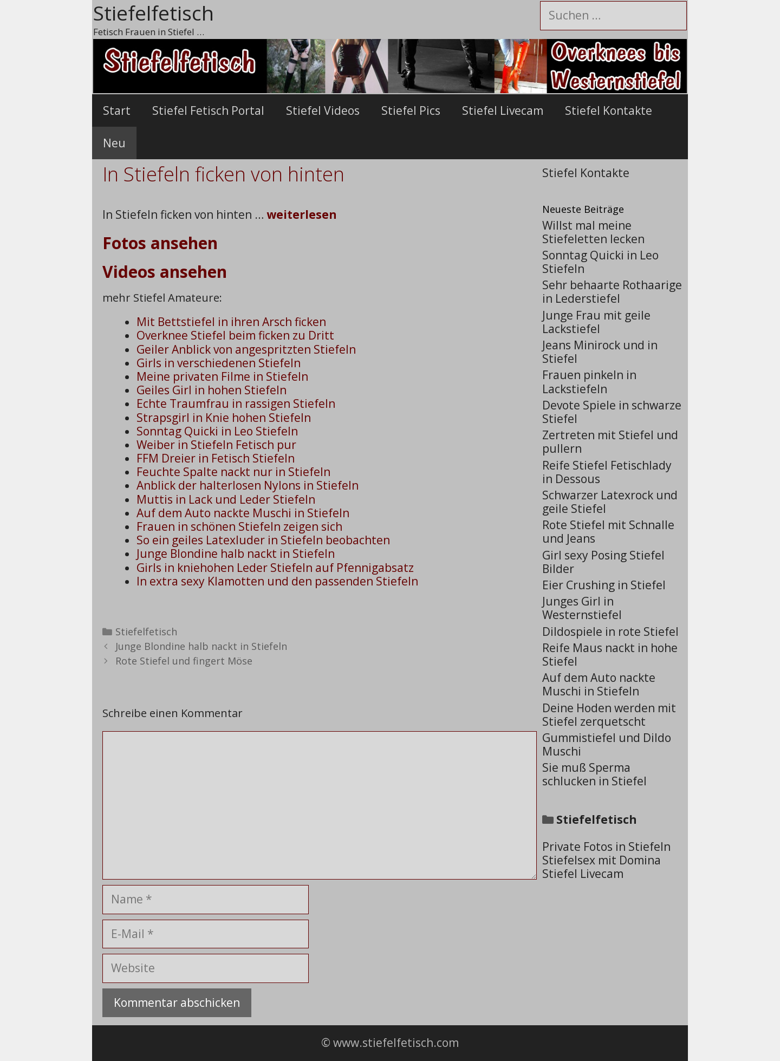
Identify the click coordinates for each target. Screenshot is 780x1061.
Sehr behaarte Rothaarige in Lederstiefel (612, 291)
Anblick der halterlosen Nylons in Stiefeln (247, 485)
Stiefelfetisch (146, 631)
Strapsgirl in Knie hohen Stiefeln (223, 417)
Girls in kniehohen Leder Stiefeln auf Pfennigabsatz (275, 567)
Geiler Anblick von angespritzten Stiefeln (246, 349)
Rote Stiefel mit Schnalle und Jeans (608, 531)
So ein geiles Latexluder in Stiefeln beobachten (263, 540)
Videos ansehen (164, 272)
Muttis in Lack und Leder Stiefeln (225, 499)
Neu (114, 143)
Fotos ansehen (160, 243)
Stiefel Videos (323, 110)
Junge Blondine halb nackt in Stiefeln (235, 553)
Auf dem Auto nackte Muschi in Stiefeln (242, 512)
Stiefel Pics (410, 110)
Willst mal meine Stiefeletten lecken (593, 232)
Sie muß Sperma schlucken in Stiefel (594, 774)
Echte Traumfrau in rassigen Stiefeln (235, 403)
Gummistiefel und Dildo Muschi (606, 744)
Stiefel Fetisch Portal (208, 110)
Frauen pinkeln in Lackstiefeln (589, 381)
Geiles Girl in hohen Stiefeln (211, 390)
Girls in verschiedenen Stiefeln (218, 362)
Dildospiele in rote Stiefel (610, 631)
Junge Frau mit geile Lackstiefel (596, 322)
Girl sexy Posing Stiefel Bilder (603, 562)
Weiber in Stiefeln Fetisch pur (216, 444)
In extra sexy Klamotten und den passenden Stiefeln (277, 581)
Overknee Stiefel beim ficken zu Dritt (235, 335)
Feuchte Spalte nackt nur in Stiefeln (233, 471)
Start (117, 110)
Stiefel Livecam (502, 110)
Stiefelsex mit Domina (601, 860)
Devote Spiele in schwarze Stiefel (611, 412)
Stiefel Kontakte (608, 110)
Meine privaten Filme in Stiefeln (222, 376)
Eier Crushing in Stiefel (604, 585)
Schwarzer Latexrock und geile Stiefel (610, 501)
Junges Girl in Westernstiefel (582, 608)
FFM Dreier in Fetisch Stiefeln (215, 458)
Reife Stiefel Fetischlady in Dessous (607, 472)
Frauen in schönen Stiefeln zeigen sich (239, 526)
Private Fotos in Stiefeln (606, 846)
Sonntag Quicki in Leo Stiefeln (217, 431)
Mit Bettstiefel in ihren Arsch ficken (231, 321)
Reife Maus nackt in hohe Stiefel (610, 654)
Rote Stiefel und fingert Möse (183, 660)
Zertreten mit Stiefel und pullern (610, 441)
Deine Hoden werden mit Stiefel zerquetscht (609, 714)
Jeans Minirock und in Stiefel (600, 351)
